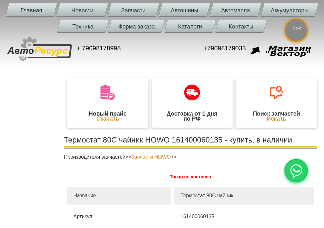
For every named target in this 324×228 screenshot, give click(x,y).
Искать (276, 119)
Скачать (107, 119)
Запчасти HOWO (151, 157)
